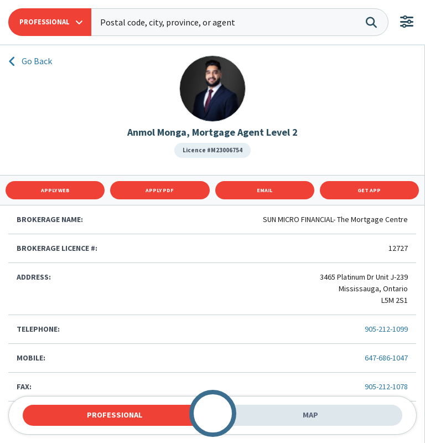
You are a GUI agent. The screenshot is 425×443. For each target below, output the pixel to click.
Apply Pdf (160, 190)
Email (264, 190)
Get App (369, 190)
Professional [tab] (115, 415)
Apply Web (55, 190)
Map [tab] (310, 415)
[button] (49, 22)
